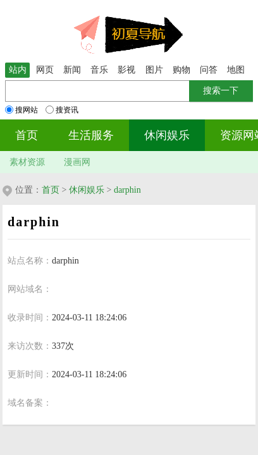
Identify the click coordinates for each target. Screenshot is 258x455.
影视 (126, 70)
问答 (209, 70)
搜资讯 (62, 110)
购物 (181, 70)
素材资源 (27, 162)
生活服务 (91, 135)
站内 (18, 70)
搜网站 (21, 110)
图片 (154, 70)
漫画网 (77, 162)
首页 (26, 135)
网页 (45, 70)
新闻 (72, 70)
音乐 (99, 70)
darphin (127, 190)
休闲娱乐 (167, 135)
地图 (236, 70)
